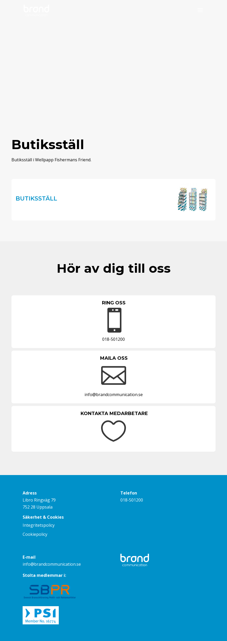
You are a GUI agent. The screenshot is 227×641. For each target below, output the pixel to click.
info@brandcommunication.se (52, 564)
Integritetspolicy (39, 525)
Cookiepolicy (35, 534)
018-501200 (131, 500)
